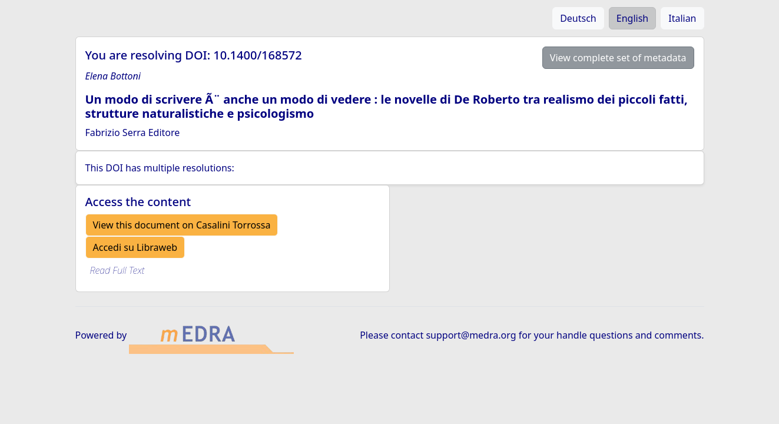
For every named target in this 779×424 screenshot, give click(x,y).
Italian (682, 18)
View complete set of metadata (618, 57)
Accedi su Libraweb (135, 247)
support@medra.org (471, 335)
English (632, 18)
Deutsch (578, 18)
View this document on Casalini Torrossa (182, 224)
